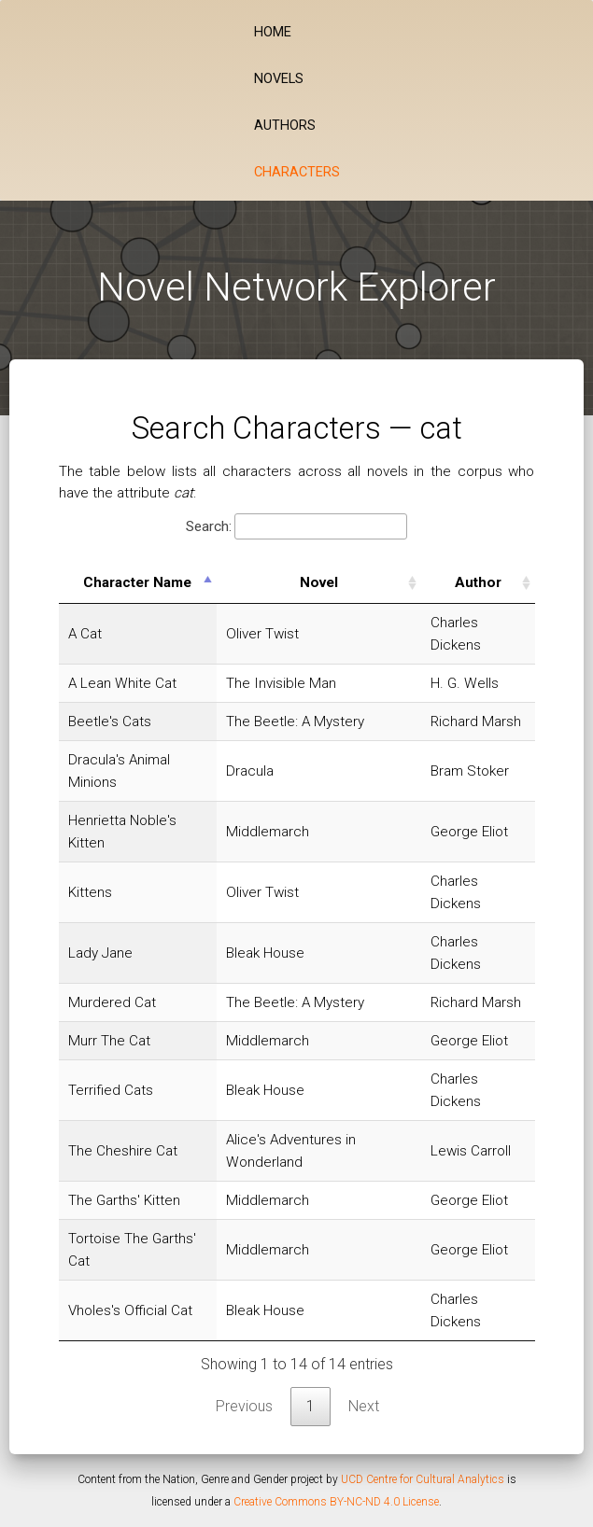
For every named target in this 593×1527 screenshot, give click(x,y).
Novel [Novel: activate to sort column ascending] (319, 582)
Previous (244, 1406)
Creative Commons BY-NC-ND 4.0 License (336, 1501)
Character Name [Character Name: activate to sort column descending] (137, 582)
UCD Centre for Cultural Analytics (422, 1479)
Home (272, 32)
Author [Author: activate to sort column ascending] (478, 582)
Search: (296, 526)
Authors (285, 125)
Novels (279, 79)
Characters (297, 172)
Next (363, 1406)
